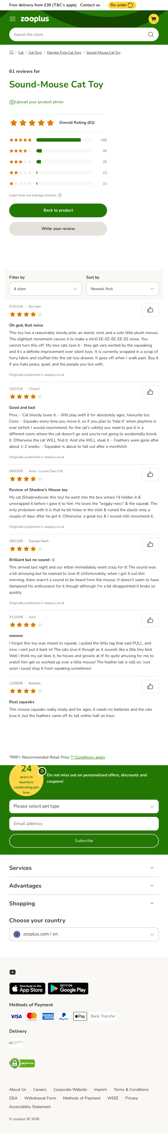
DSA (13, 1098)
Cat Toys (35, 52)
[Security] (22, 1064)
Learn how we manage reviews (36, 195)
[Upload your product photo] (36, 102)
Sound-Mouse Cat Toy (103, 52)
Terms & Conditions (131, 1089)
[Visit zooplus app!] (27, 993)
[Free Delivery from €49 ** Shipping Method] (16, 1043)
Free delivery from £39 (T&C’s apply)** (45, 5)
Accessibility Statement (30, 1106)
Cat (20, 52)
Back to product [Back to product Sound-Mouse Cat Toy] (58, 210)
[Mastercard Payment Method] (32, 1017)
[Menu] (12, 19)
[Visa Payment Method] (16, 1017)
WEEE (112, 1098)
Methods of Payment (81, 1098)
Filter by (17, 277)
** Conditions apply (87, 757)
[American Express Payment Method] (48, 1017)
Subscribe (84, 840)
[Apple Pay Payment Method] (80, 1017)
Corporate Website (70, 1089)
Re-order (122, 5)
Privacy (131, 1098)
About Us (17, 1089)
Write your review (58, 228)
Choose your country (37, 920)
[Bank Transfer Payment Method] (103, 1016)
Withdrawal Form (40, 1098)
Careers (40, 1089)
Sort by (92, 277)
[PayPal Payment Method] (64, 1017)
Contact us (90, 5)
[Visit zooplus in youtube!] (12, 972)
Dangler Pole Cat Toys (64, 52)
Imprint (100, 1089)
